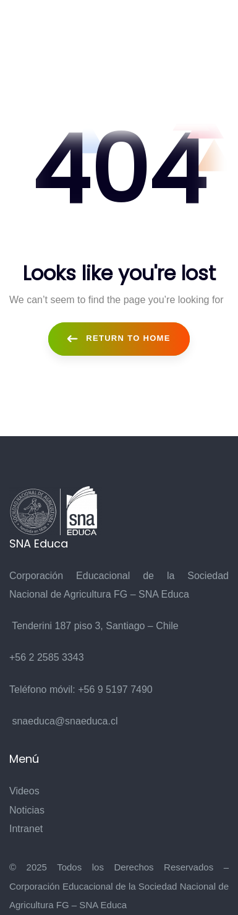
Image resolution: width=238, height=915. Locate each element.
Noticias (27, 810)
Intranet (26, 828)
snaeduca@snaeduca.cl (64, 721)
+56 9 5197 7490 (115, 689)
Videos (24, 791)
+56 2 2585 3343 (46, 657)
